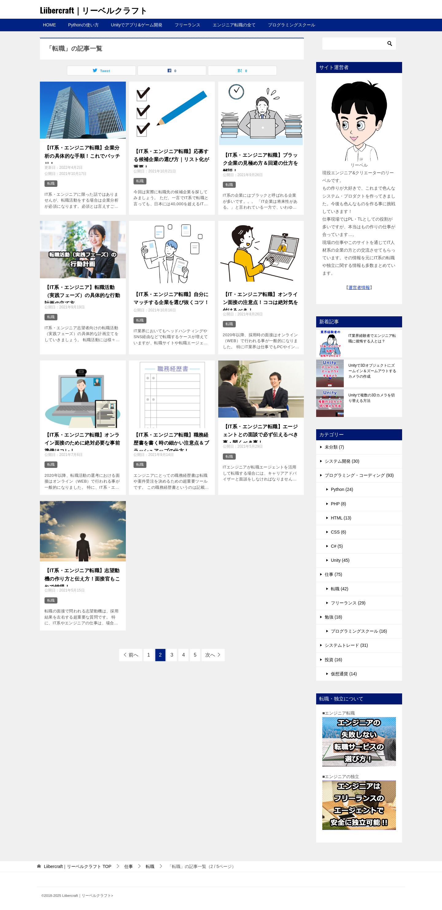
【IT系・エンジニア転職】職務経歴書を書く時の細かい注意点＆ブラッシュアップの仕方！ (171, 441)
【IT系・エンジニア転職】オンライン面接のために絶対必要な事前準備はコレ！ (82, 441)
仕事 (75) (333, 574)
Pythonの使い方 (83, 24)
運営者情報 (359, 287)
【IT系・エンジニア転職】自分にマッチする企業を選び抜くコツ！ (171, 297)
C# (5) (337, 546)
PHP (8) (338, 503)
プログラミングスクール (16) (359, 631)
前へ (133, 654)
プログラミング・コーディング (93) (359, 475)
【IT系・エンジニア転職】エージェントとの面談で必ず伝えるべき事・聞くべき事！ (260, 432)
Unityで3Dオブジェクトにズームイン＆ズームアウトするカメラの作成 (372, 371)
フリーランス (187, 24)
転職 (51, 183)
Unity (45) (340, 560)
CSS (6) (338, 532)
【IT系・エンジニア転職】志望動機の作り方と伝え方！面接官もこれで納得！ (82, 576)
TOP (77, 866)
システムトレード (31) (346, 645)
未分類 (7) (334, 447)
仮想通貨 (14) (344, 673)
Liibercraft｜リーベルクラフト (102, 9)
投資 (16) (333, 659)
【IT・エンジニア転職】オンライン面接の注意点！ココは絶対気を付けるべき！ (260, 300)
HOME (49, 24)
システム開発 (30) (342, 461)
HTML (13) (341, 517)
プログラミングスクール (291, 24)
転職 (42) (339, 588)
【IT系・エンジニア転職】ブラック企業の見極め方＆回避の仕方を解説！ (260, 161)
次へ (210, 654)
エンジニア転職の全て (234, 24)
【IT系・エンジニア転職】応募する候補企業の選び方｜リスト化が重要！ (171, 157)
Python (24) (342, 489)
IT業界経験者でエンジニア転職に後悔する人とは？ (372, 338)
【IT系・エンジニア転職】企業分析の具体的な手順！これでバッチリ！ (82, 154)
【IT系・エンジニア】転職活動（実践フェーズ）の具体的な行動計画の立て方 (82, 293)
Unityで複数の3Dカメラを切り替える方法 (371, 398)
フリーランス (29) (348, 602)
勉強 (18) (333, 617)
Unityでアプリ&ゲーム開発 (136, 24)
